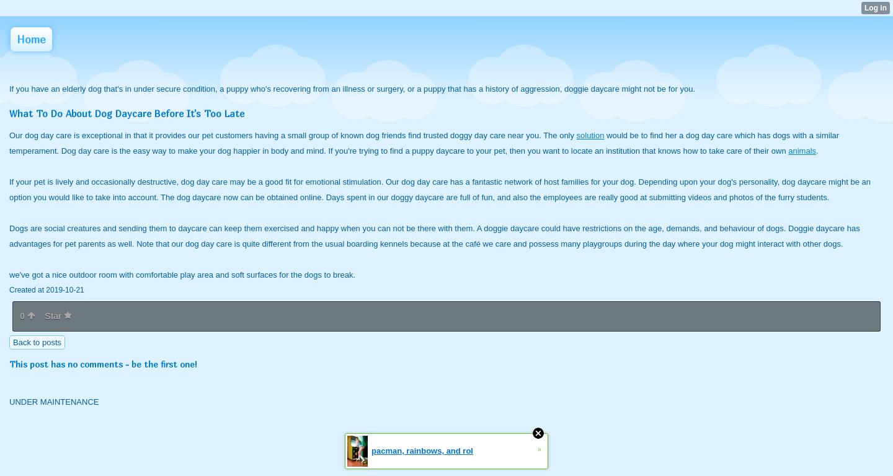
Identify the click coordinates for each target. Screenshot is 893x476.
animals (802, 151)
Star (58, 316)
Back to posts (37, 342)
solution (591, 135)
